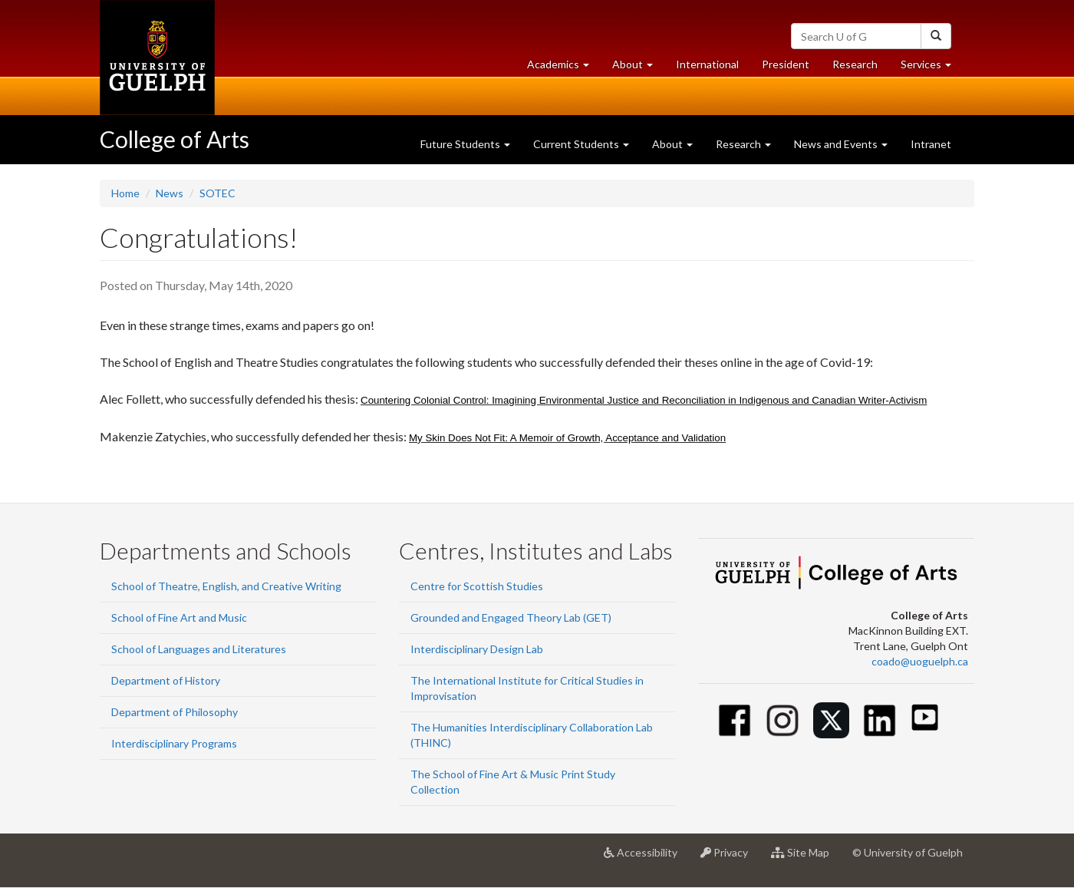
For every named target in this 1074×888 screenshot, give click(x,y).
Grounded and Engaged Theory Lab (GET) (510, 617)
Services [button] (932, 68)
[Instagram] (783, 720)
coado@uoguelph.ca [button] (919, 661)
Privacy (729, 858)
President (785, 64)
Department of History (165, 680)
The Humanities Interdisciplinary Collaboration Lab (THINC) (531, 735)
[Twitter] (831, 720)
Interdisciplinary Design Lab (476, 648)
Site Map (806, 858)
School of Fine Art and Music (179, 617)
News (169, 193)
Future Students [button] (465, 143)
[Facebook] (735, 720)
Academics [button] (564, 68)
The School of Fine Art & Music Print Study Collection (512, 782)
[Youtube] (925, 717)
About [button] (638, 68)
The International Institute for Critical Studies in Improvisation (527, 688)
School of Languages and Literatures (198, 648)
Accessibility (646, 858)
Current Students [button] (581, 143)
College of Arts (174, 139)
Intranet (931, 143)
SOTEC (217, 193)
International (707, 64)
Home (125, 193)
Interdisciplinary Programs (174, 743)
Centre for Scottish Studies (476, 586)
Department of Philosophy (174, 711)
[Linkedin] (880, 720)
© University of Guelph (907, 852)
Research (860, 68)
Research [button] (743, 143)
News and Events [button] (841, 143)
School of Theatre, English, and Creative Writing (226, 586)
